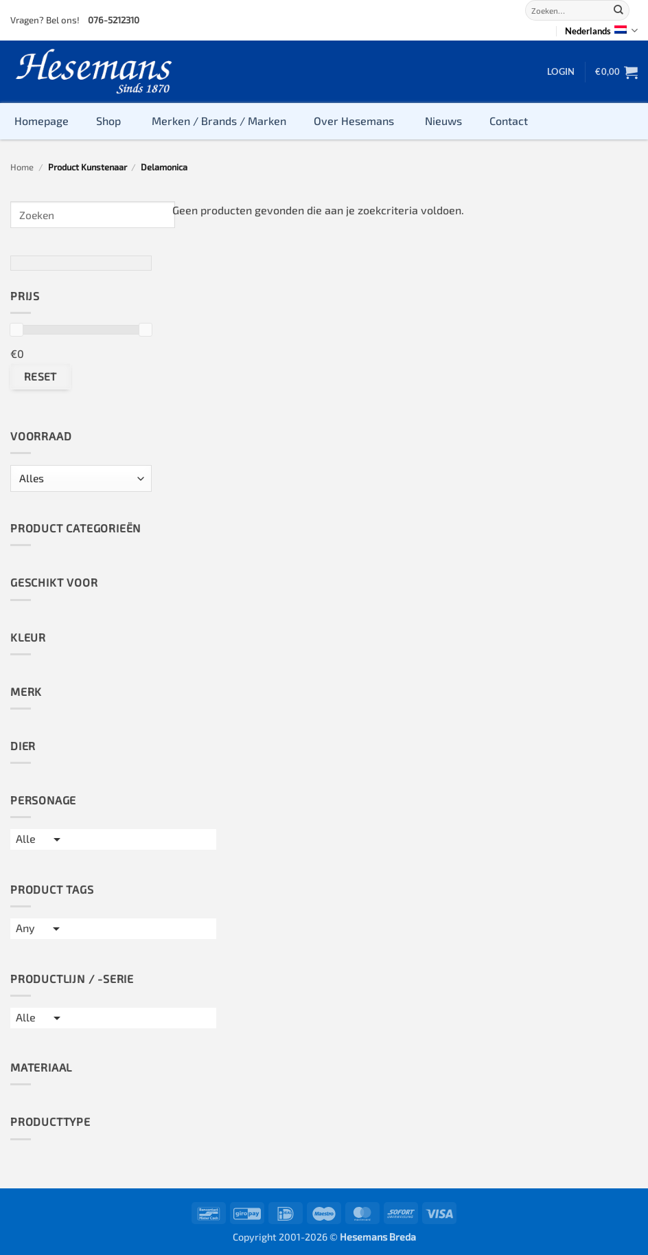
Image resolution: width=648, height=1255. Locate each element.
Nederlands (601, 30)
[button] (561, 71)
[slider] (16, 330)
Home (22, 166)
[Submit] (618, 10)
